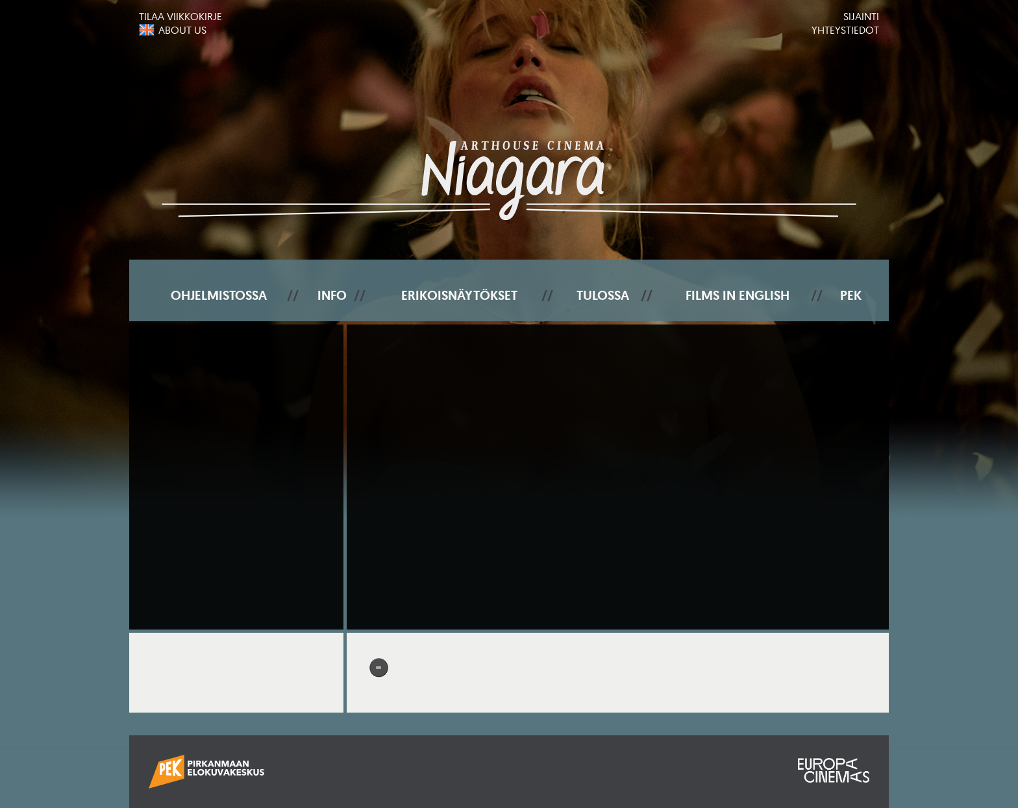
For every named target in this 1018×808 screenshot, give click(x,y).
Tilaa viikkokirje (180, 16)
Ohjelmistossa (219, 295)
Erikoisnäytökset (459, 295)
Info (332, 295)
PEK (851, 295)
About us (182, 29)
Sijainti (861, 16)
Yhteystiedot (845, 29)
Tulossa (603, 295)
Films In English (737, 295)
